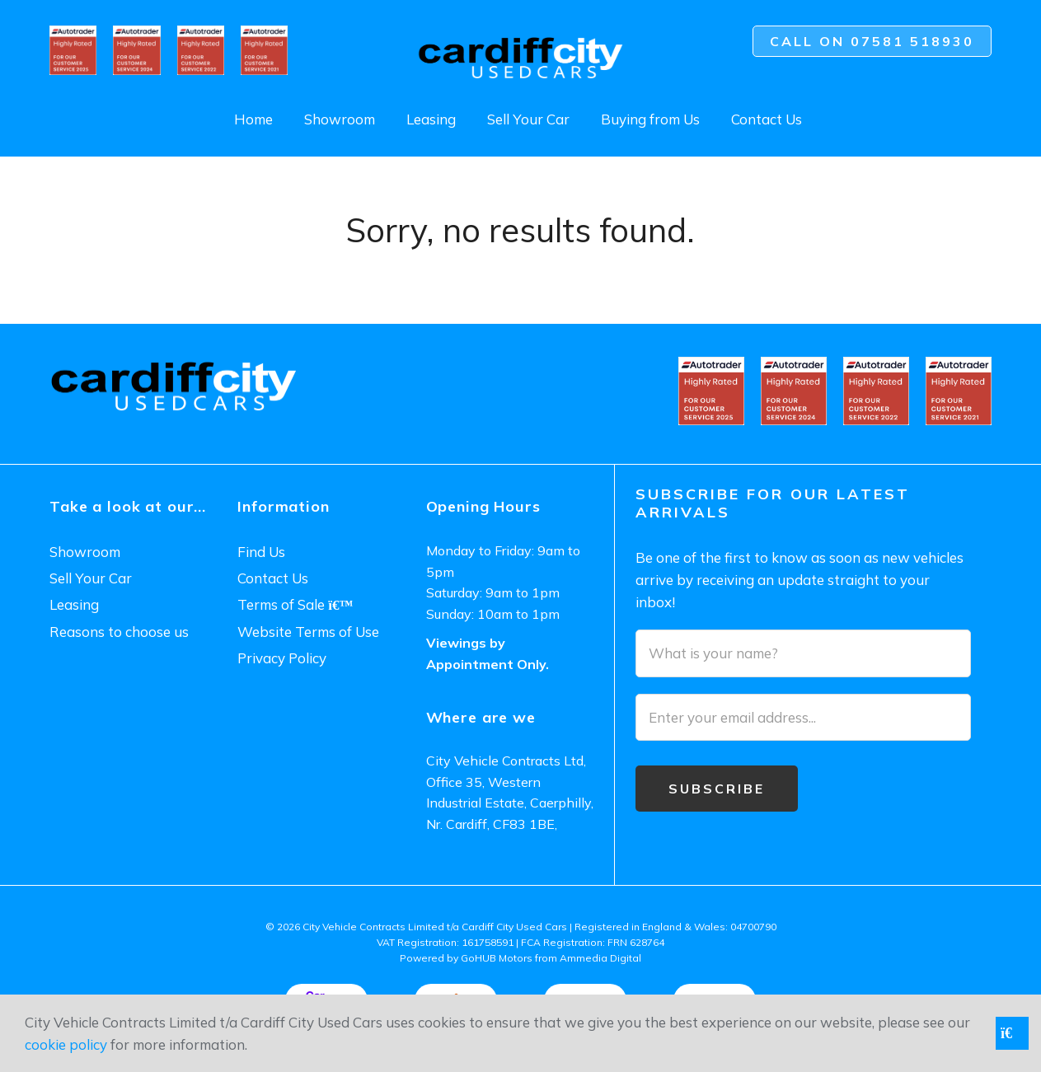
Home (253, 119)
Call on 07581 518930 (872, 41)
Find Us (261, 551)
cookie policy (66, 1044)
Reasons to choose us (119, 631)
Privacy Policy (281, 658)
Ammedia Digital (600, 958)
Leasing (431, 119)
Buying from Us (650, 119)
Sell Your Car (528, 119)
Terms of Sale (295, 604)
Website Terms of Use (308, 631)
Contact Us (766, 119)
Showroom (339, 119)
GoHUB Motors (496, 958)
